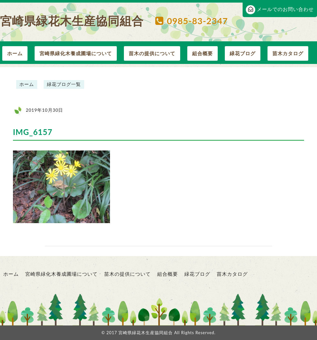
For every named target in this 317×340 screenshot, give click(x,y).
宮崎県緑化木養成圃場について (75, 53)
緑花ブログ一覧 (64, 84)
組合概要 (202, 53)
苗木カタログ (287, 53)
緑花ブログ (243, 53)
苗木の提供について (152, 53)
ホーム (15, 53)
